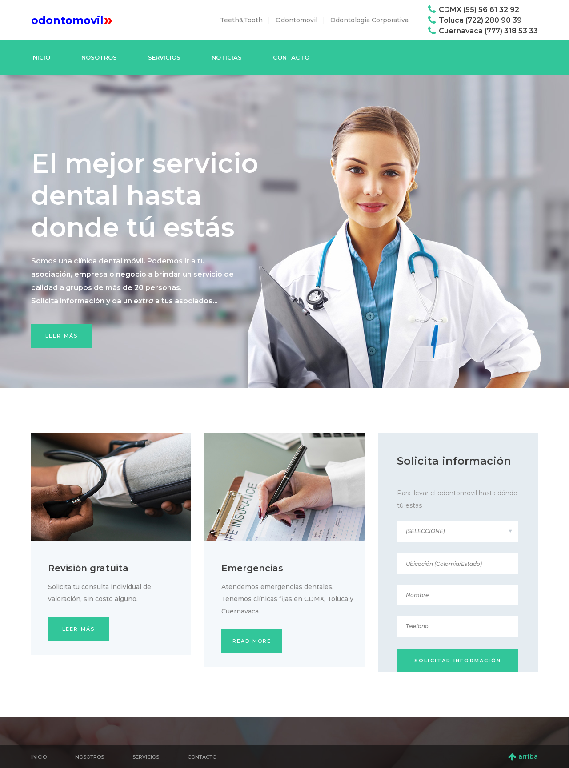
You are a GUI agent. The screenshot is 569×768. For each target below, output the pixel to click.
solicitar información (457, 660)
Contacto (291, 57)
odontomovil (71, 20)
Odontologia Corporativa (369, 20)
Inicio (40, 57)
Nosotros (99, 57)
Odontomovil (296, 20)
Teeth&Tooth (241, 20)
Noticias (227, 57)
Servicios (164, 57)
